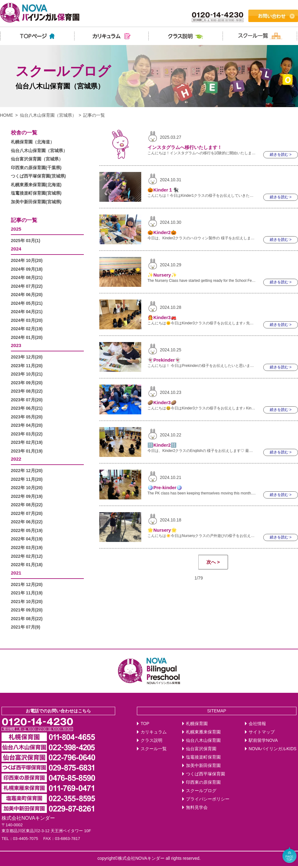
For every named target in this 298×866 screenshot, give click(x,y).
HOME (6, 115)
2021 (16, 572)
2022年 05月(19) (27, 530)
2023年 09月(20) (27, 383)
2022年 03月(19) (27, 547)
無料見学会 (197, 807)
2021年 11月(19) (27, 593)
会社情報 (257, 723)
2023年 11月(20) (27, 365)
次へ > (213, 562)
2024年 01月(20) (27, 337)
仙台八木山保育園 (203, 740)
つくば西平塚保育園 (205, 774)
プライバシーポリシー (207, 799)
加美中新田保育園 (203, 765)
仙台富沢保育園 (201, 748)
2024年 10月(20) (27, 260)
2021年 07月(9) (25, 627)
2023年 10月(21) (27, 374)
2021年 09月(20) (27, 610)
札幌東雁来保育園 (203, 732)
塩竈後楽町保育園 (203, 757)
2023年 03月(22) (27, 434)
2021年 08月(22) (27, 618)
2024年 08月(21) (27, 277)
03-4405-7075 (25, 838)
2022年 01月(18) (27, 564)
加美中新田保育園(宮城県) (36, 202)
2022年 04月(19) (27, 539)
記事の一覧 (24, 220)
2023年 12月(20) (27, 357)
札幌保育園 (197, 723)
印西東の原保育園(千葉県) (36, 167)
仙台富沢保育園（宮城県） (37, 159)
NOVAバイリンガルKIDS (272, 748)
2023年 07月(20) (27, 400)
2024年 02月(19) (27, 329)
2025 (16, 229)
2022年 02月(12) (27, 556)
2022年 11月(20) (27, 479)
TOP (145, 723)
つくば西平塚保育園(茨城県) (38, 176)
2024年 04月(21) (27, 311)
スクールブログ (201, 790)
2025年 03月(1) (25, 240)
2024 (16, 248)
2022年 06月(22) (27, 522)
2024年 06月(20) (27, 294)
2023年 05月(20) (27, 417)
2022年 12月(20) (27, 470)
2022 (16, 459)
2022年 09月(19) (27, 496)
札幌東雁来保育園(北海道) (36, 185)
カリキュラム (154, 732)
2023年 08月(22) (27, 391)
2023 (16, 345)
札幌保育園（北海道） (32, 142)
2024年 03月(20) (27, 320)
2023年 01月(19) (27, 451)
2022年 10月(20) (27, 487)
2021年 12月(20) (27, 584)
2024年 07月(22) (27, 286)
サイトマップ (262, 732)
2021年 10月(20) (27, 601)
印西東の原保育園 (203, 782)
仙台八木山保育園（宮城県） (48, 115)
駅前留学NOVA (263, 740)
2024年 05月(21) (27, 303)
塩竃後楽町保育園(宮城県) (36, 193)
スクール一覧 (154, 748)
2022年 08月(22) (27, 505)
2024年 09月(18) (27, 269)
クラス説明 (151, 740)
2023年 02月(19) (27, 442)
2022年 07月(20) (27, 513)
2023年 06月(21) (27, 408)
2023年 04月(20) (27, 425)
